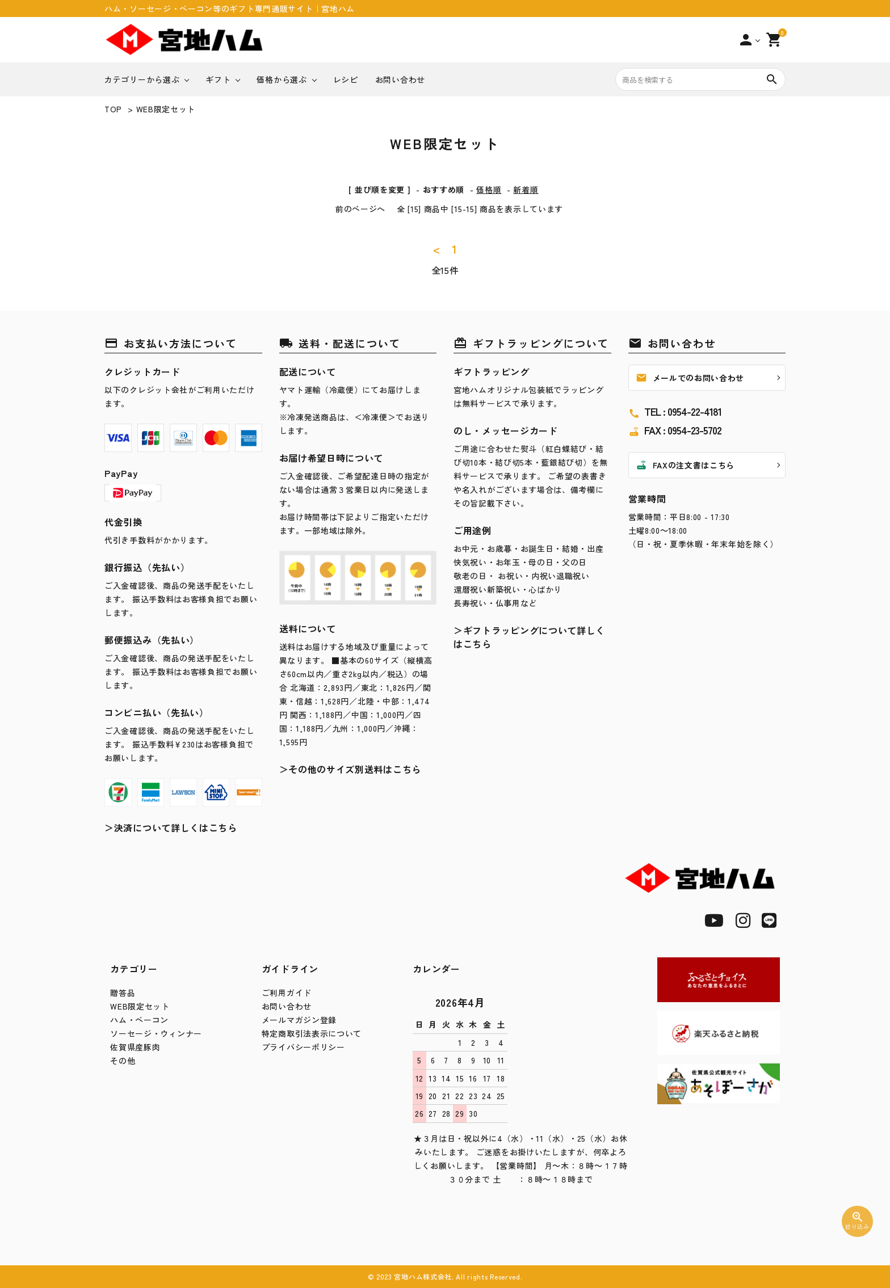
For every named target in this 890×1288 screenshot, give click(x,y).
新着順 (525, 189)
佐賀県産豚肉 (135, 1047)
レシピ (345, 79)
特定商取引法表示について (312, 1033)
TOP (113, 109)
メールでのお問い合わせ (690, 377)
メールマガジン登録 (299, 1019)
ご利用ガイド (287, 992)
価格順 (488, 189)
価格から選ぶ (282, 79)
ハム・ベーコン (139, 1019)
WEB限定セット (166, 109)
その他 (122, 1060)
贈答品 (122, 992)
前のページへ (360, 208)
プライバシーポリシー (303, 1047)
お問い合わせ (400, 79)
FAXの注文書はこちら (685, 465)
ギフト (217, 79)
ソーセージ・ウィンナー (156, 1033)
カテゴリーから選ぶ (141, 79)
